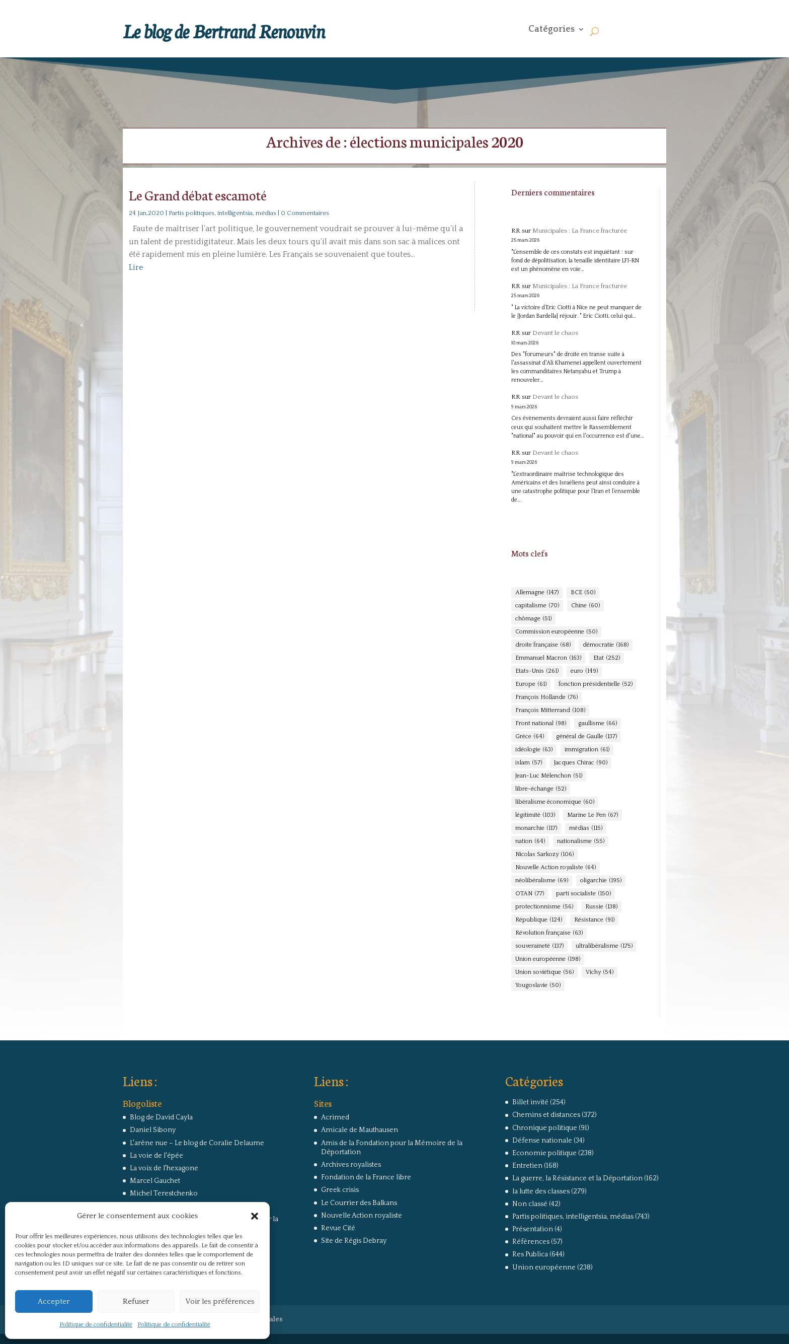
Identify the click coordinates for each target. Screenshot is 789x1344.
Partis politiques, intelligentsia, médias (222, 213)
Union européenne (544, 1267)
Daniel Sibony (153, 1130)
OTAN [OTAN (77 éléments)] (529, 893)
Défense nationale (542, 1141)
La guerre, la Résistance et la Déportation (577, 1178)
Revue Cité (338, 1228)
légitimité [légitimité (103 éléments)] (535, 815)
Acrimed (335, 1117)
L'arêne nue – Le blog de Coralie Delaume (197, 1143)
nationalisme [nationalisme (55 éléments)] (580, 841)
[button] (255, 1216)
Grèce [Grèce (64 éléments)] (529, 736)
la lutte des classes (541, 1191)
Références (530, 1242)
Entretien (527, 1166)
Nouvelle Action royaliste (361, 1216)
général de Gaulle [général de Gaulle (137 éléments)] (586, 736)
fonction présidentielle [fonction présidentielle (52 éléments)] (596, 684)
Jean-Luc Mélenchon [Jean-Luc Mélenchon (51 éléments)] (548, 776)
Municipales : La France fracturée (579, 230)
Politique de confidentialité (95, 1324)
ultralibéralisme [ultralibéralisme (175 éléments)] (604, 946)
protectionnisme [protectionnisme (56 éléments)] (544, 906)
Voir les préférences (219, 1301)
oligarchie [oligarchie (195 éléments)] (600, 880)
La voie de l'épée (156, 1156)
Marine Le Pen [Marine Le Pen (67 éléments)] (592, 815)
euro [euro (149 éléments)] (584, 671)
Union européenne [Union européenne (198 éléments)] (547, 959)
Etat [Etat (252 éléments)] (606, 658)
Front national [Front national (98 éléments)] (540, 723)
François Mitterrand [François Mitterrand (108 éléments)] (550, 710)
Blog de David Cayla (161, 1117)
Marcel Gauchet (155, 1181)
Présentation (532, 1229)
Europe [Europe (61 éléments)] (530, 684)
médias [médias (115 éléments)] (585, 828)
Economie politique (544, 1153)
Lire (136, 267)
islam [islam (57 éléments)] (528, 762)
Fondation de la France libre (366, 1177)
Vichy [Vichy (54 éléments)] (599, 972)
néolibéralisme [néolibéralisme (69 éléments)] (541, 880)
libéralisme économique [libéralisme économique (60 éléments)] (554, 802)
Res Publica (530, 1254)
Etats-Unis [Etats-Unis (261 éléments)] (537, 671)
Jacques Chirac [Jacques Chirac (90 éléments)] (580, 762)
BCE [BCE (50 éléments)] (583, 592)
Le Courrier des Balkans (359, 1203)
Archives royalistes (351, 1165)
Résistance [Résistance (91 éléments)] (594, 920)
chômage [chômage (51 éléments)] (533, 618)
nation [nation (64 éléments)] (530, 841)
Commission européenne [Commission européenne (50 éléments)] (556, 631)
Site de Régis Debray (353, 1241)
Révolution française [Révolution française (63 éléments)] (549, 933)
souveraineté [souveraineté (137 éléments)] (539, 946)
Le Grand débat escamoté (198, 194)
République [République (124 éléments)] (538, 920)
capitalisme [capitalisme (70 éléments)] (537, 605)
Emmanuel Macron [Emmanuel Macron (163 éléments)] (548, 658)
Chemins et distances (546, 1115)
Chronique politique (544, 1128)
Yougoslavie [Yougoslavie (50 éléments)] (538, 985)
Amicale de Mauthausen (359, 1130)
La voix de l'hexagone (164, 1168)
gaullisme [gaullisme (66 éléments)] (597, 723)
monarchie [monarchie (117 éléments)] (536, 828)
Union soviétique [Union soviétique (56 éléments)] (544, 972)
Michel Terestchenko (164, 1193)
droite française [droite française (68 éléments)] (543, 645)
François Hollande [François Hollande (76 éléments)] (546, 697)
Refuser (136, 1301)
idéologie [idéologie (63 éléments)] (534, 749)
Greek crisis (340, 1190)
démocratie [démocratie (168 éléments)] (605, 645)
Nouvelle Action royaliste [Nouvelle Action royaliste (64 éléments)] (555, 867)
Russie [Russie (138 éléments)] (601, 906)
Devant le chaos (555, 332)
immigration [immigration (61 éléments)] (587, 749)
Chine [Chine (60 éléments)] (585, 605)
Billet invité (530, 1102)
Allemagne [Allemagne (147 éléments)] (537, 592)
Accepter (53, 1301)
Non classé (529, 1204)
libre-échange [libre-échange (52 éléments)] (540, 789)
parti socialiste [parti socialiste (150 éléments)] (583, 893)
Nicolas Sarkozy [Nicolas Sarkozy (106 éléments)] (544, 854)
